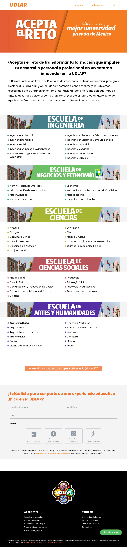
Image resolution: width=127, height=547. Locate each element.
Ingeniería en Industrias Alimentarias (30, 149)
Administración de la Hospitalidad (28, 190)
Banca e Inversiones (21, 199)
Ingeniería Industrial (78, 144)
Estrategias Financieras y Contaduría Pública (92, 190)
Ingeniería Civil (18, 144)
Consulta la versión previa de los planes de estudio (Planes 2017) (63, 368)
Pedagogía (73, 277)
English (113, 5)
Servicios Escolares (90, 520)
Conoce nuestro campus (35, 524)
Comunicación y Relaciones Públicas (30, 291)
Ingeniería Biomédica (21, 139)
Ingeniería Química (77, 158)
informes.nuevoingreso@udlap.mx (35, 542)
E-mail (14, 415)
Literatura (72, 336)
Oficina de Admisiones (91, 517)
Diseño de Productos (78, 323)
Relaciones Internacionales (82, 291)
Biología (14, 232)
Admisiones (97, 5)
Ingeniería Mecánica (78, 149)
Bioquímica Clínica (20, 236)
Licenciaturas (79, 5)
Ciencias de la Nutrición (23, 246)
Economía (72, 185)
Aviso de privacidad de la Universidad (53, 453)
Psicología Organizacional (81, 286)
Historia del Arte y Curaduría (82, 327)
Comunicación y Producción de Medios (32, 286)
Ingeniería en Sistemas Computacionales (90, 139)
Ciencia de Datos (19, 241)
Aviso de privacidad (54, 542)
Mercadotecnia (75, 194)
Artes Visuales (17, 336)
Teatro (70, 345)
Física (70, 232)
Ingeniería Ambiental (21, 135)
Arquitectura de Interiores (24, 332)
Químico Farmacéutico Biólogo (84, 246)
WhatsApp (72, 407)
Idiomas (71, 332)
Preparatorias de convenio (35, 527)
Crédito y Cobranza (90, 524)
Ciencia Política (18, 282)
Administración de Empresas (26, 185)
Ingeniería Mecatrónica (80, 153)
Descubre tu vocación (33, 517)
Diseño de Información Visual (26, 345)
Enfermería (73, 227)
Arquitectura (17, 327)
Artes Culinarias (18, 194)
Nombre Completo (19, 407)
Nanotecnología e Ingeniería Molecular (88, 241)
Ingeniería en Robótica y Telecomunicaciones (92, 135)
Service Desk (87, 527)
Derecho (14, 295)
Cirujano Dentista (19, 250)
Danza (13, 341)
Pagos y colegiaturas (33, 530)
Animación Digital (19, 323)
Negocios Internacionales (81, 199)
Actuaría (15, 227)
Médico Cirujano (76, 236)
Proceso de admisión (33, 520)
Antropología (17, 277)
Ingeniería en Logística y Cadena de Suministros (30, 155)
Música (71, 341)
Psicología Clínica (77, 282)
